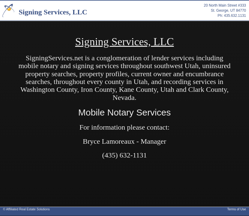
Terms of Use (236, 209)
